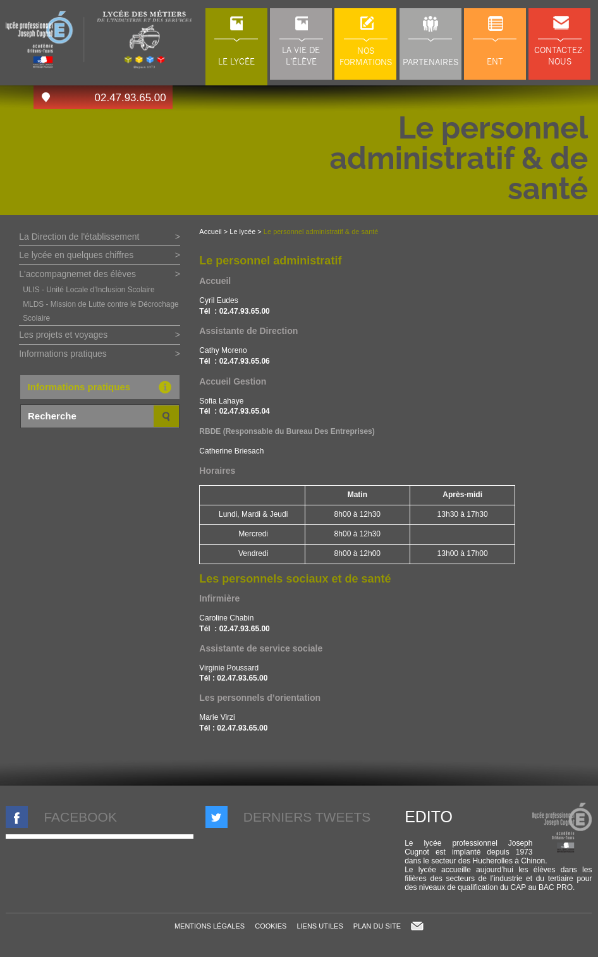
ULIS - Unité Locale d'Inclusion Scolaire (88, 289)
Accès (46, 97)
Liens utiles (319, 926)
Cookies (270, 926)
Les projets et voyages (63, 335)
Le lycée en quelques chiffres (76, 255)
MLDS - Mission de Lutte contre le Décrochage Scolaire (101, 311)
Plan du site (377, 926)
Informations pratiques (63, 354)
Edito (429, 816)
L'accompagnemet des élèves (77, 274)
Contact (417, 926)
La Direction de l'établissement (79, 237)
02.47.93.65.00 (130, 98)
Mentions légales (209, 926)
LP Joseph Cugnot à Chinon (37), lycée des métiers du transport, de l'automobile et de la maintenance (99, 39)
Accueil (210, 231)
